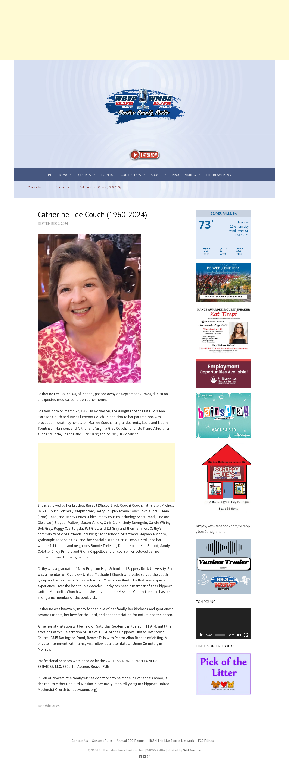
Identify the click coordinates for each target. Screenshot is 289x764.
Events (107, 175)
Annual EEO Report (131, 741)
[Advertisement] (128, 30)
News (63, 175)
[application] (223, 623)
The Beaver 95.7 (218, 175)
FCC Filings (206, 741)
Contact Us (131, 175)
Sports (84, 175)
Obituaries (51, 705)
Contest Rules (102, 741)
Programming (184, 175)
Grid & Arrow (192, 750)
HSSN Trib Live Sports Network (171, 741)
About (156, 175)
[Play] (201, 635)
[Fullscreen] (246, 635)
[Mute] (239, 635)
